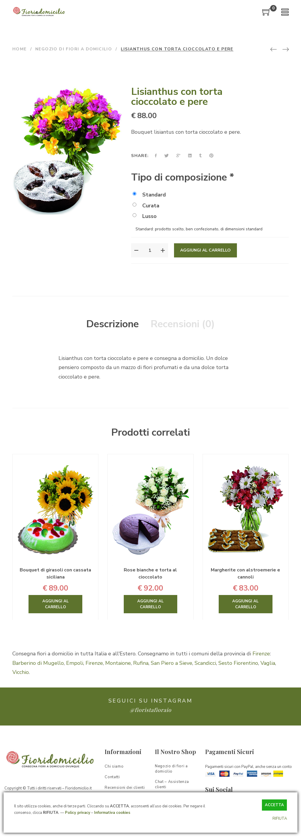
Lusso (145, 216)
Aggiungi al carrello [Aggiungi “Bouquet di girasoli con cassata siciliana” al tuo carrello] (55, 604)
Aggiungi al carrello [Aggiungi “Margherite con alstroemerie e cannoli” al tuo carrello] (245, 604)
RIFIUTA (279, 818)
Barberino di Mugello (38, 663)
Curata (146, 205)
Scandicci (205, 663)
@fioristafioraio (150, 709)
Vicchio (20, 672)
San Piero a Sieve (171, 663)
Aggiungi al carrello (205, 250)
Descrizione (112, 324)
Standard (149, 194)
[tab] (112, 324)
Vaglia (267, 663)
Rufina (140, 663)
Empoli (74, 663)
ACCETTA (274, 805)
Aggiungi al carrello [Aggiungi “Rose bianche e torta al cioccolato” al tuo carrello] (150, 604)
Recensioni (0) (182, 324)
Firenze (261, 653)
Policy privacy (77, 812)
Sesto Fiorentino (238, 663)
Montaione (118, 663)
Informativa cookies (112, 812)
